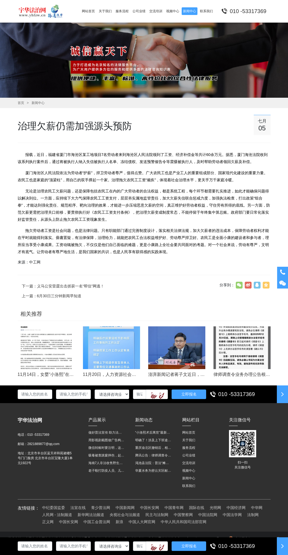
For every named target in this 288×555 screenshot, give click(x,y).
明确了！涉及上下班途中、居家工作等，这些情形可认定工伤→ (153, 440)
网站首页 (188, 432)
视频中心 (188, 471)
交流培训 (188, 463)
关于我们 (188, 440)
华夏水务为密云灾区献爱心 (153, 471)
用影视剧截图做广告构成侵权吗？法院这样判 (106, 440)
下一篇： (63, 286)
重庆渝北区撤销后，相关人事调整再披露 (153, 448)
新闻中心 (38, 103)
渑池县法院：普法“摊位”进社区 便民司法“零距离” (153, 463)
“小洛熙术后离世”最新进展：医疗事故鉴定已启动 (153, 432)
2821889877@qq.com (43, 444)
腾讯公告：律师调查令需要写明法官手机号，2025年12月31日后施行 (153, 455)
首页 (21, 103)
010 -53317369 (236, 394)
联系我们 (188, 486)
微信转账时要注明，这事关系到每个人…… (106, 448)
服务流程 (188, 448)
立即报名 (189, 394)
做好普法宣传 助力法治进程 (106, 432)
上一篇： (51, 296)
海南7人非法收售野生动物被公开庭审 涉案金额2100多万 (106, 463)
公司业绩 (188, 455)
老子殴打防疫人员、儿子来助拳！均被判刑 (106, 471)
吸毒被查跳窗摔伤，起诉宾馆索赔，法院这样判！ (106, 455)
